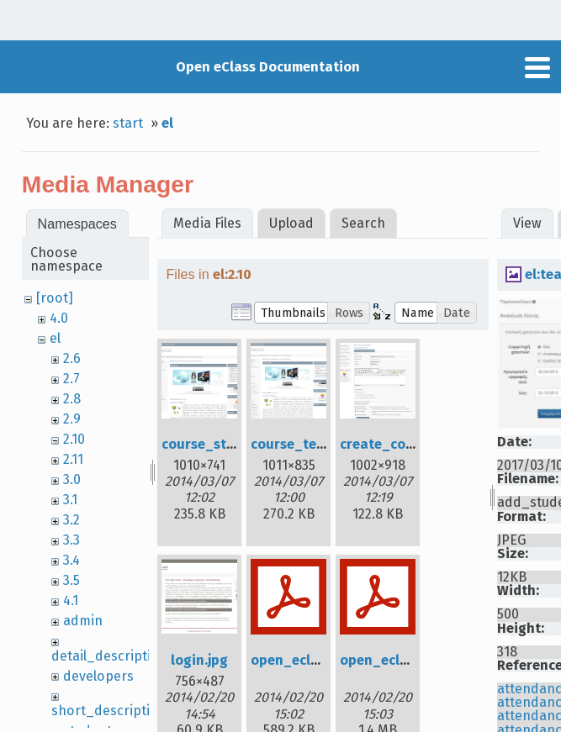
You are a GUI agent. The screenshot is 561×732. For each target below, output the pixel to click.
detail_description (109, 656)
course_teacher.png (316, 444)
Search (363, 223)
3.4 (71, 560)
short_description (109, 711)
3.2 (71, 520)
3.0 (72, 479)
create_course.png (401, 444)
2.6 (72, 358)
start (128, 123)
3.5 (71, 580)
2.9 (72, 419)
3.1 (70, 500)
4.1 (70, 600)
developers (98, 676)
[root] (54, 298)
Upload (291, 223)
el (167, 123)
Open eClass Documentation (268, 67)
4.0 (59, 318)
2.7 (71, 379)
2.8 (72, 399)
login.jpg (199, 660)
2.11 (73, 459)
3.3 (71, 540)
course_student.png (227, 444)
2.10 (74, 439)
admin (83, 621)
